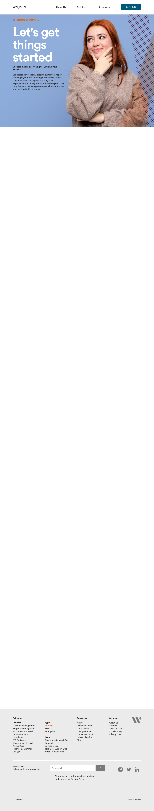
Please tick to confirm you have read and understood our (75, 777)
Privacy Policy (77, 779)
